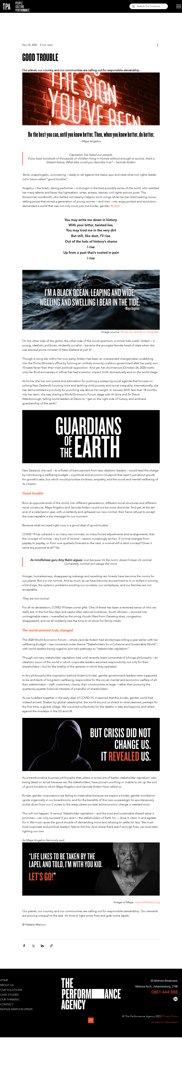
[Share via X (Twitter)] (33, 945)
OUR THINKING (9, 999)
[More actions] (157, 45)
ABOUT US (7, 985)
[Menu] (175, 6)
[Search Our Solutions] (148, 6)
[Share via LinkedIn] (42, 945)
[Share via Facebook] (24, 945)
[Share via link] (51, 945)
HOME (4, 980)
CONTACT (7, 1004)
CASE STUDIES (9, 995)
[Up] (91, 1020)
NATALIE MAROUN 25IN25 (16, 1009)
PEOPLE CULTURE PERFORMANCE (22, 6)
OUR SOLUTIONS (11, 990)
